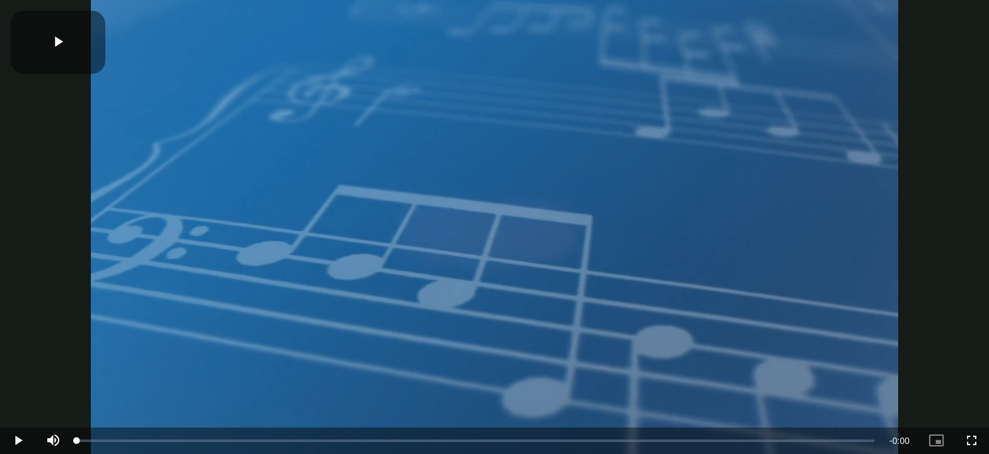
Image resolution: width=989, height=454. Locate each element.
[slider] (475, 440)
